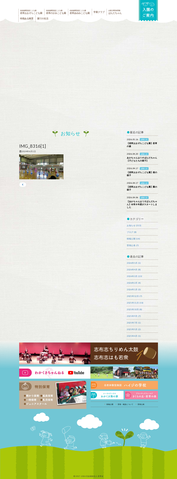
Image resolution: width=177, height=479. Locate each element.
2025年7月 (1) (134, 322)
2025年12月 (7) (134, 296)
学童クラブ (99, 12)
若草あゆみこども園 (80, 12)
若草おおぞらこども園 (31, 12)
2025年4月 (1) (134, 336)
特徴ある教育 (26, 18)
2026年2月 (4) (134, 283)
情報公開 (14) (133, 238)
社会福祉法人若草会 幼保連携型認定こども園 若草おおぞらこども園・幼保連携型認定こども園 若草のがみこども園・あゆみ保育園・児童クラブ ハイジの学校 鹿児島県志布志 (58, 4)
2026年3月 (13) (134, 276)
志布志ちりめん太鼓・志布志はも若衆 (88, 353)
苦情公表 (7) (133, 245)
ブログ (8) (132, 232)
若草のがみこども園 (56, 12)
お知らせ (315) (134, 225)
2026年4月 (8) (134, 269)
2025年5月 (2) (134, 329)
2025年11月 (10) (135, 302)
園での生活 (42, 18)
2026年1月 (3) (134, 289)
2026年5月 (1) (134, 263)
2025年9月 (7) (134, 316)
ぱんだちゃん (115, 12)
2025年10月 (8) (134, 309)
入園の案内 (148, 10)
